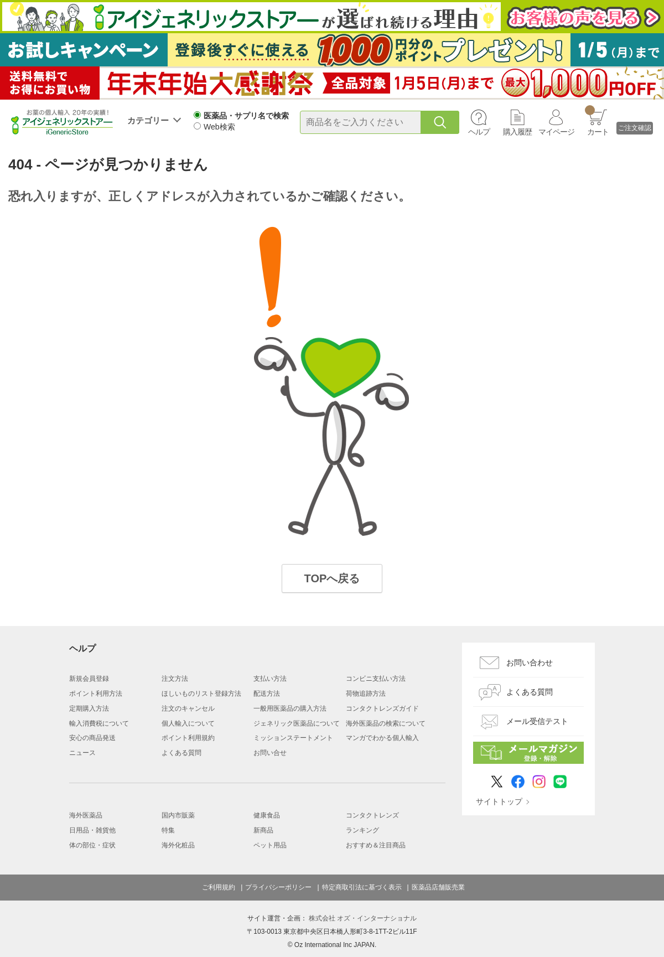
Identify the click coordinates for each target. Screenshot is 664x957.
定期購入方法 (89, 708)
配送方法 (266, 693)
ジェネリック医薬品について (296, 723)
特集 (168, 830)
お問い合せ (270, 753)
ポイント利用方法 (95, 693)
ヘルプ (479, 131)
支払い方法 (270, 678)
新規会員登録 (89, 678)
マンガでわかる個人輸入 (382, 738)
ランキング (362, 830)
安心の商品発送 (92, 738)
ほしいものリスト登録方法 (201, 693)
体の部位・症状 (92, 845)
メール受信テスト (537, 721)
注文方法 (175, 678)
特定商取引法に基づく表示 (362, 887)
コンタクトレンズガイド (382, 708)
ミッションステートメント (293, 738)
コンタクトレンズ (372, 815)
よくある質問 (181, 753)
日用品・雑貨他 (92, 830)
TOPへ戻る (332, 578)
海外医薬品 (85, 815)
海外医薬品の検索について (386, 723)
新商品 (263, 830)
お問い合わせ (529, 662)
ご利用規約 (218, 887)
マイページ (556, 131)
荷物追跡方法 (366, 693)
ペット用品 (270, 845)
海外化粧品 (178, 845)
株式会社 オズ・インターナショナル (363, 918)
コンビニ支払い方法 (376, 678)
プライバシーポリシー (278, 887)
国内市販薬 (178, 815)
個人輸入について (188, 723)
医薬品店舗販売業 (438, 887)
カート (597, 120)
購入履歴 (517, 131)
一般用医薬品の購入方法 (289, 708)
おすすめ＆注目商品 (376, 845)
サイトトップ (499, 801)
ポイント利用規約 (188, 738)
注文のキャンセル (188, 708)
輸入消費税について (99, 723)
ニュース (82, 753)
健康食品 (266, 815)
